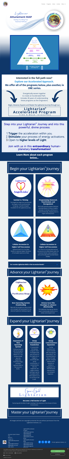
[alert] (34, 453)
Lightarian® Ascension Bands (28, 437)
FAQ (9, 436)
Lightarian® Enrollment (13, 444)
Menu (63, 4)
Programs (49, 4)
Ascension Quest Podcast (14, 434)
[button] (23, 455)
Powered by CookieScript (7, 457)
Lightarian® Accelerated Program (28, 430)
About (53, 4)
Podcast (43, 4)
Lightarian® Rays (27, 434)
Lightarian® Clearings (28, 443)
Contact (58, 4)
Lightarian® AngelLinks (28, 432)
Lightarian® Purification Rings (28, 440)
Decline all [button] (57, 454)
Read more (25, 450)
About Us (10, 437)
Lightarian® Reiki (27, 435)
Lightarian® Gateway (28, 444)
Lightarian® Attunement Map (13, 441)
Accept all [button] (57, 451)
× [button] (67, 449)
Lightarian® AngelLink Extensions (28, 447)
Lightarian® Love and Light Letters (13, 446)
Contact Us (10, 439)
